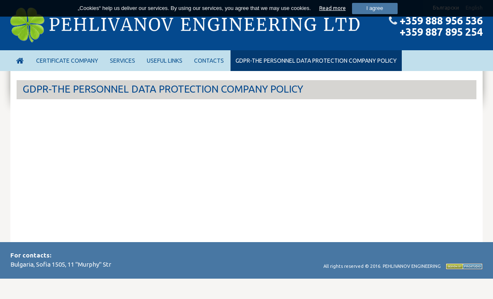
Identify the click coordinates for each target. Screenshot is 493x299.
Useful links (164, 60)
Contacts (209, 60)
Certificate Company (67, 60)
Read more (332, 8)
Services (122, 60)
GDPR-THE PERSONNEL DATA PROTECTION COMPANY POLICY (316, 60)
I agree (374, 8)
